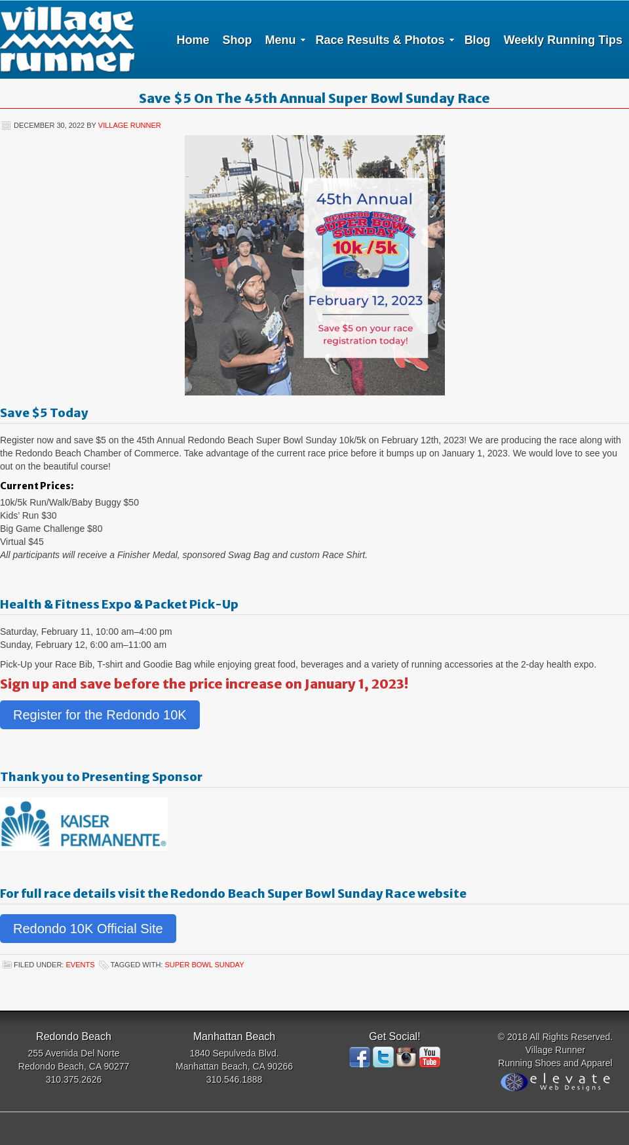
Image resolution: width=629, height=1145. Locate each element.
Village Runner (67, 39)
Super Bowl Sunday (204, 965)
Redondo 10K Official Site (88, 928)
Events (80, 965)
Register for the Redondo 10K (100, 715)
